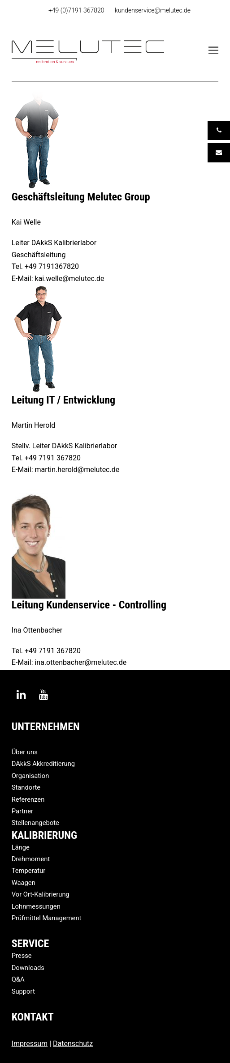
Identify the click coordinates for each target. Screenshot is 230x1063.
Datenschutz (73, 1043)
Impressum (30, 1043)
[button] (213, 50)
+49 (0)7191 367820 (76, 10)
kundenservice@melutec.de (153, 10)
